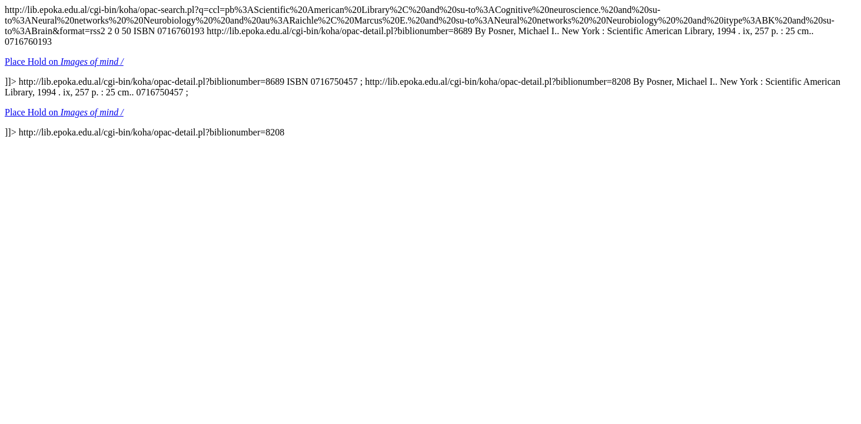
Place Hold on (64, 62)
